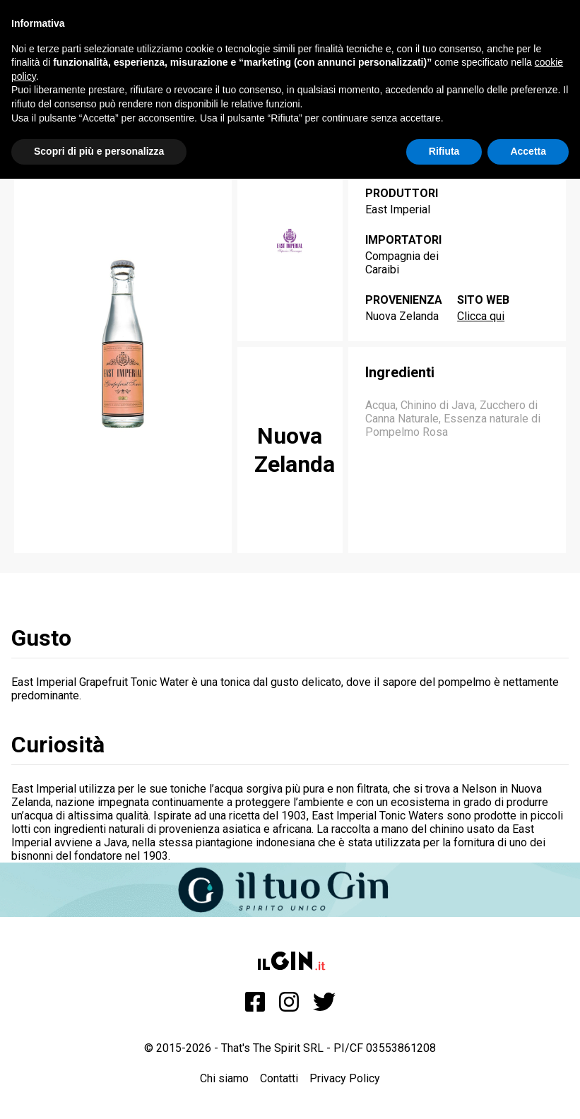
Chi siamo (224, 1078)
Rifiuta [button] (444, 151)
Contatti (279, 1078)
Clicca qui (480, 316)
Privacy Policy (344, 1078)
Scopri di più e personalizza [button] (99, 151)
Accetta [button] (528, 151)
